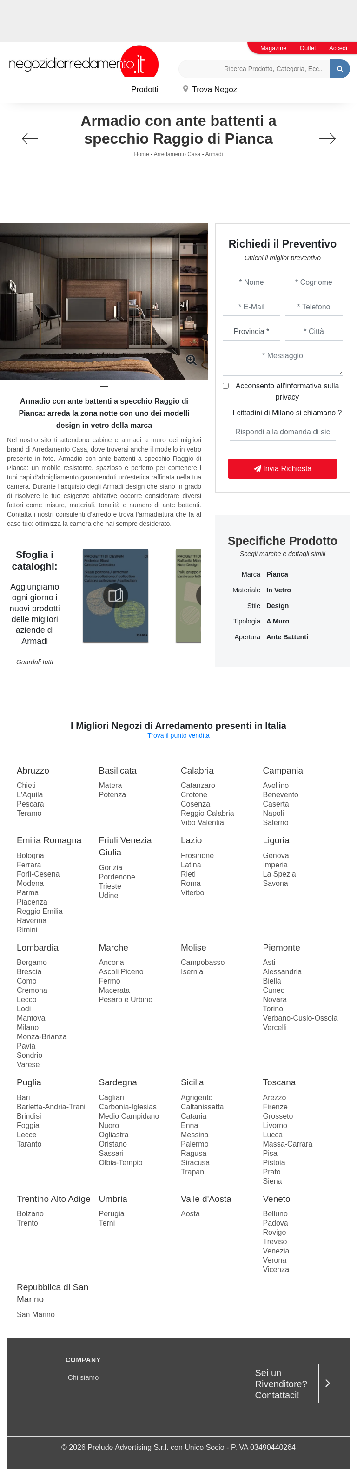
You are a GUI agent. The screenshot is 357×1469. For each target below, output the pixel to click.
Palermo (195, 1144)
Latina (191, 865)
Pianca (277, 574)
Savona (275, 883)
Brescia (29, 972)
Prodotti (145, 89)
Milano (28, 1027)
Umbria (113, 1199)
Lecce (27, 1135)
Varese (28, 1065)
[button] (104, 386)
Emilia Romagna (49, 840)
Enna (189, 1125)
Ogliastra (114, 1135)
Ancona (111, 962)
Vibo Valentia (202, 822)
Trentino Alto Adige (54, 1199)
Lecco (27, 999)
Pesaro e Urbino (126, 999)
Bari (23, 1098)
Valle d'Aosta (206, 1199)
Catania (193, 1116)
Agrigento (197, 1098)
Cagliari (111, 1098)
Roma (191, 883)
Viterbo (192, 893)
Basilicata (118, 770)
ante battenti (287, 637)
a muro (277, 621)
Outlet (308, 48)
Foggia (28, 1125)
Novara (275, 999)
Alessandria (282, 972)
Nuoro (109, 1125)
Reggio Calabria (207, 813)
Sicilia (192, 1082)
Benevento (281, 795)
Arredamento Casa (177, 154)
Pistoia (274, 1163)
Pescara (30, 804)
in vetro (278, 590)
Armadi (214, 154)
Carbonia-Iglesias (128, 1107)
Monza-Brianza (42, 1037)
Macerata (114, 990)
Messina (195, 1135)
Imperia (275, 865)
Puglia (29, 1082)
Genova (276, 855)
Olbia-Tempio (121, 1163)
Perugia (112, 1214)
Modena (30, 883)
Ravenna (31, 921)
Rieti (188, 874)
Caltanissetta (202, 1107)
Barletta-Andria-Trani (51, 1107)
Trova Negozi (211, 89)
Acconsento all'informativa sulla (287, 391)
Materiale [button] (246, 590)
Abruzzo (33, 770)
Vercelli (275, 1027)
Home (141, 154)
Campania (283, 770)
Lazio (191, 840)
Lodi (24, 1009)
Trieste (110, 886)
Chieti (26, 785)
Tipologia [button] (246, 621)
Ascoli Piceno (121, 972)
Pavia (26, 1046)
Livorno (275, 1125)
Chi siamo (83, 1377)
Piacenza (32, 902)
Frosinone (197, 855)
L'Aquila (30, 795)
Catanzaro (198, 785)
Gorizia (111, 868)
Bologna (30, 855)
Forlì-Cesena (38, 874)
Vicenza (276, 1269)
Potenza (112, 795)
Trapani (193, 1172)
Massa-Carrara (288, 1144)
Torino (273, 1009)
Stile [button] (253, 606)
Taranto (29, 1144)
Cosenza (195, 804)
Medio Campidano (129, 1116)
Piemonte (281, 947)
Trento (27, 1223)
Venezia (276, 1251)
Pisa (270, 1153)
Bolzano (30, 1214)
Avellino (276, 785)
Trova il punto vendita (178, 735)
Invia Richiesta (283, 468)
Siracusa (195, 1163)
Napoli (273, 813)
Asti (269, 962)
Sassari (111, 1153)
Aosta (190, 1214)
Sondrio (29, 1055)
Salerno (276, 822)
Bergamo (32, 962)
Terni (107, 1223)
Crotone (194, 795)
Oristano (113, 1144)
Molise (193, 947)
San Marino (36, 1314)
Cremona (32, 990)
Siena (272, 1181)
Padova (275, 1223)
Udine (109, 895)
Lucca (273, 1135)
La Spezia (279, 874)
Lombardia (38, 947)
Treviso (275, 1242)
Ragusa (193, 1153)
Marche (113, 947)
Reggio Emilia (40, 911)
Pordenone (117, 877)
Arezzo (274, 1098)
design (277, 606)
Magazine (273, 48)
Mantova (31, 1018)
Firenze (275, 1107)
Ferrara (29, 865)
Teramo (29, 813)
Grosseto (278, 1116)
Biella (272, 981)
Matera (110, 785)
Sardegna (118, 1082)
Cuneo (274, 990)
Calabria (197, 770)
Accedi (338, 48)
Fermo (109, 981)
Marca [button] (251, 574)
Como (27, 981)
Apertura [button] (247, 637)
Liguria (276, 840)
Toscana (279, 1082)
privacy (287, 397)
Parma (28, 893)
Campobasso (203, 962)
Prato (272, 1172)
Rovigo (274, 1232)
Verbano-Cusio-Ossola (300, 1018)
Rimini (27, 930)
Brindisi (29, 1116)
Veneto (277, 1199)
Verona (275, 1260)
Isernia (192, 972)
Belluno (275, 1214)
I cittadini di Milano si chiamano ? (287, 413)
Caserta (276, 804)
